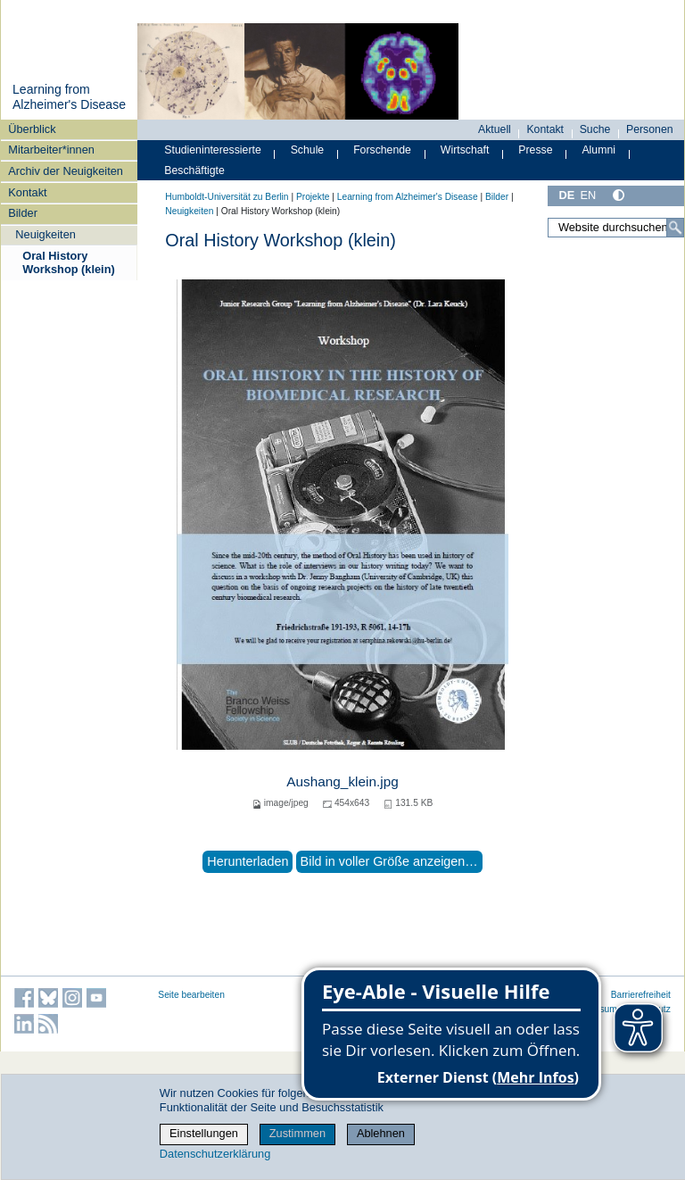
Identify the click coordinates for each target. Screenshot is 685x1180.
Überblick (31, 129)
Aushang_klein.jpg (342, 781)
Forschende (382, 150)
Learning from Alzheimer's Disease (69, 97)
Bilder (22, 213)
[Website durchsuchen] (616, 227)
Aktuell (494, 129)
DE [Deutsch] (566, 195)
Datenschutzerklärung (215, 1153)
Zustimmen (297, 1133)
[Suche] (675, 227)
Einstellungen (203, 1133)
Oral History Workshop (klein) (68, 262)
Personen (649, 129)
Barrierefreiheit (641, 995)
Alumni (598, 150)
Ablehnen (381, 1133)
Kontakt (27, 192)
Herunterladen (247, 861)
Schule (308, 150)
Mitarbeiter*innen (51, 149)
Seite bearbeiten (191, 995)
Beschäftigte (194, 170)
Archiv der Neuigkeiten (65, 171)
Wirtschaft (465, 150)
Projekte (313, 197)
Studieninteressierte (212, 150)
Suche (595, 129)
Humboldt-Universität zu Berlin (226, 197)
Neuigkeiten (45, 234)
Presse (535, 150)
